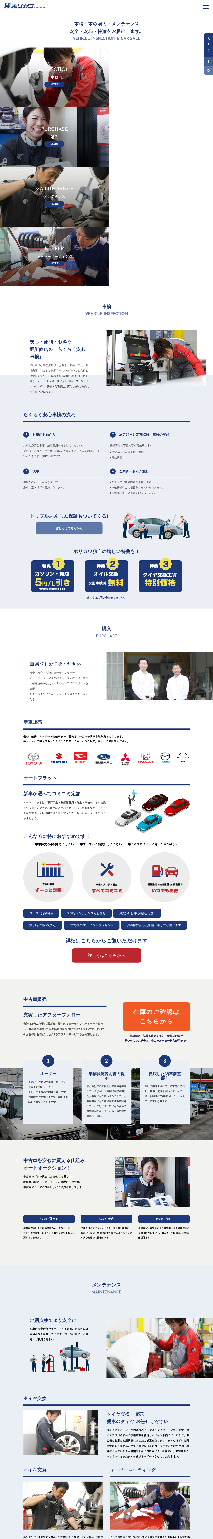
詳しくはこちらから (69, 408)
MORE (177, 1443)
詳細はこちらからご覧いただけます (107, 821)
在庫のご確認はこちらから (156, 897)
